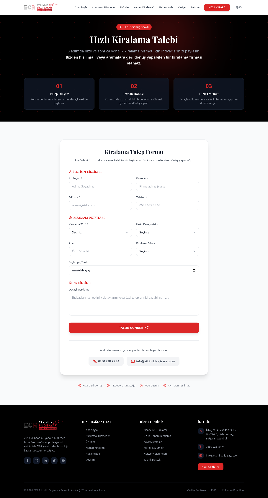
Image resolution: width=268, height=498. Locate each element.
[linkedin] (45, 460)
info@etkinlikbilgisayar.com (153, 361)
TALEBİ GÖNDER (134, 328)
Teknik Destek (150, 459)
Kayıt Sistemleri (151, 442)
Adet (72, 243)
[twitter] (54, 460)
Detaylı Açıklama (79, 289)
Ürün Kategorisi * (147, 224)
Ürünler (124, 7)
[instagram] (36, 460)
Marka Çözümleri (152, 447)
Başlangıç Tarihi (78, 262)
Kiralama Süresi (146, 243)
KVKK (214, 490)
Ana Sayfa (81, 7)
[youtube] (63, 460)
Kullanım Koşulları (233, 490)
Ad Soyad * (75, 178)
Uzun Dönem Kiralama (155, 436)
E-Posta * (74, 197)
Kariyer (182, 7)
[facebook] (27, 460)
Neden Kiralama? (144, 7)
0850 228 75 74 (106, 361)
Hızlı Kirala (211, 466)
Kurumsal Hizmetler (104, 7)
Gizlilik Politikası (197, 490)
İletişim (195, 7)
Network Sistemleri (153, 453)
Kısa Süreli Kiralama (154, 430)
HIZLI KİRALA (217, 7)
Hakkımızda (166, 7)
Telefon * (141, 197)
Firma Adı (142, 178)
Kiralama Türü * (78, 224)
